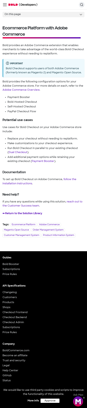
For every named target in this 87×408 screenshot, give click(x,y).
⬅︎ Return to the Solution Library (22, 213)
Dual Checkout (18, 152)
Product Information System (58, 235)
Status (7, 380)
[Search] (81, 5)
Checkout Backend (15, 317)
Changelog (10, 292)
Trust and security (14, 360)
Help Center (10, 370)
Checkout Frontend (15, 312)
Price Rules (10, 274)
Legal (6, 365)
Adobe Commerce (49, 225)
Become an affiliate (15, 355)
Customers (10, 297)
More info (33, 401)
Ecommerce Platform (23, 225)
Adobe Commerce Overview (21, 90)
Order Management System (48, 230)
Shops (6, 307)
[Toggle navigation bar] (5, 4)
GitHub (7, 375)
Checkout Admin (13, 322)
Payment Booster (43, 161)
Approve (50, 401)
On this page (13, 14)
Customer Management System (21, 235)
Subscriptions (11, 269)
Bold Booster (11, 264)
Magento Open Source (16, 230)
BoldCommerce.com (16, 350)
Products (8, 302)
